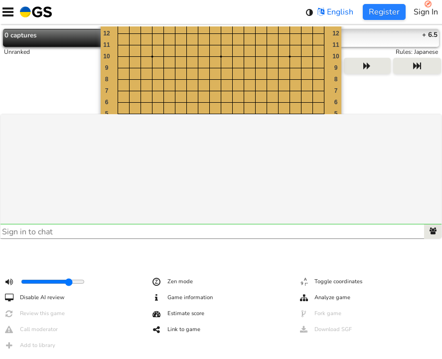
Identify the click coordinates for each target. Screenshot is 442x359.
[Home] (34, 12)
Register (384, 11)
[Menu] (8, 12)
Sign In (426, 11)
